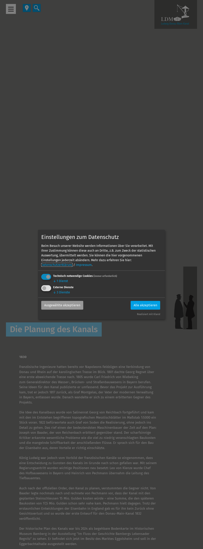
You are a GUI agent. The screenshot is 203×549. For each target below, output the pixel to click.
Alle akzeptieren (145, 305)
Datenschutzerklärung (57, 265)
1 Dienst (60, 281)
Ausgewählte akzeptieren (62, 305)
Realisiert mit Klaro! (148, 314)
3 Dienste (61, 292)
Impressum (84, 265)
